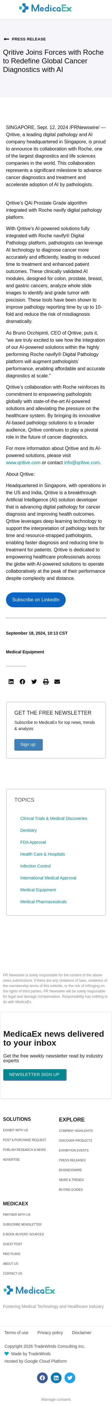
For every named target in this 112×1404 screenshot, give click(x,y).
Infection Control (35, 866)
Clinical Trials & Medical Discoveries (53, 818)
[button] (11, 682)
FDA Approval (33, 842)
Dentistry (28, 830)
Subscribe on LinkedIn (35, 599)
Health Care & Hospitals (42, 854)
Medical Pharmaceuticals (43, 901)
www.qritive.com (23, 462)
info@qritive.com (82, 462)
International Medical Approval (48, 878)
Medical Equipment (25, 652)
